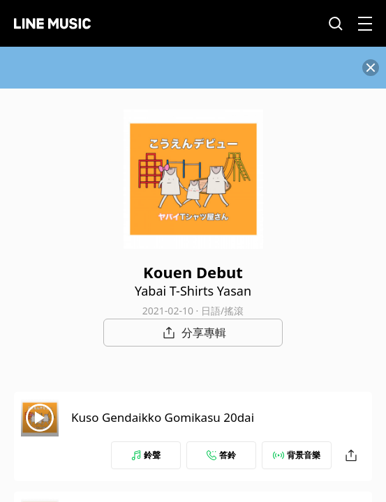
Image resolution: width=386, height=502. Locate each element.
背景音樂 (296, 455)
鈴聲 (146, 455)
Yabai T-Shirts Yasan (193, 290)
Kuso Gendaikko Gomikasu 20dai (162, 417)
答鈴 (221, 455)
